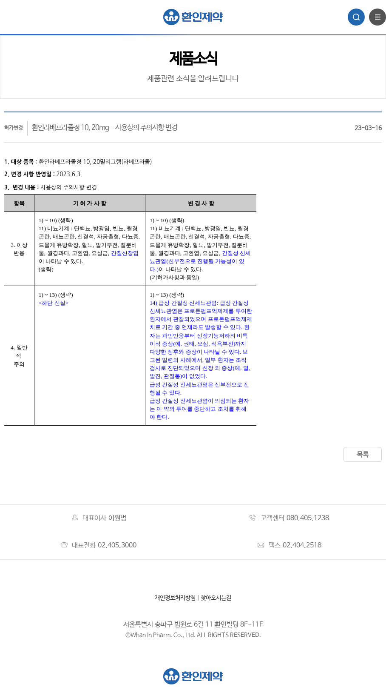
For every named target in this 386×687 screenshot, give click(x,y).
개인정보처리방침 (175, 598)
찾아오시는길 (216, 598)
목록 (363, 455)
